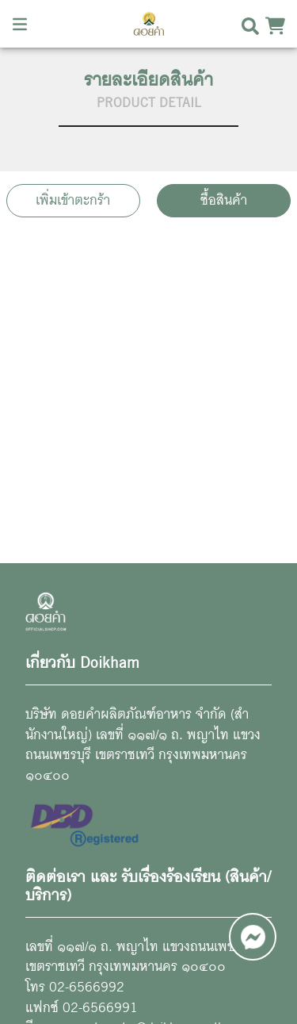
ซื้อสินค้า (223, 200)
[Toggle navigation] (20, 23)
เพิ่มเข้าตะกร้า (73, 200)
